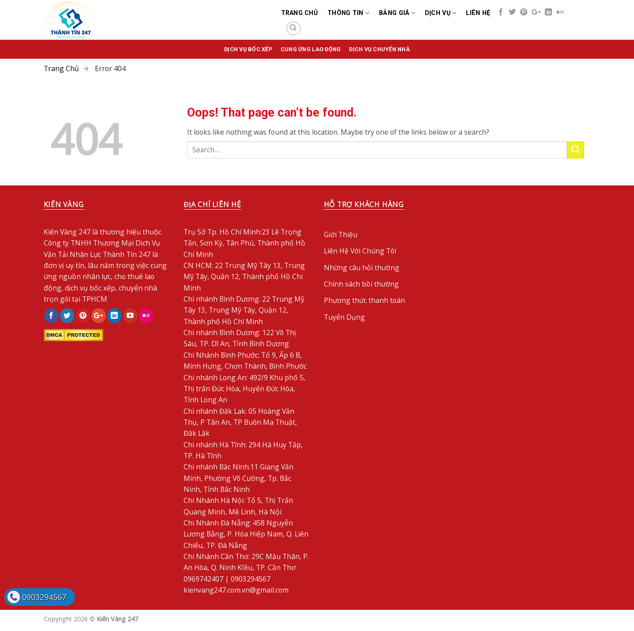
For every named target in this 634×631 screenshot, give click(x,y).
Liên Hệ (478, 12)
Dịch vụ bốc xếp (248, 49)
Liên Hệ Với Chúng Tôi (360, 251)
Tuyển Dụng (344, 317)
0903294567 (44, 597)
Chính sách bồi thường (361, 284)
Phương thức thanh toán (364, 300)
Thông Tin (348, 13)
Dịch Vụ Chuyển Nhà (379, 49)
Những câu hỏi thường (361, 267)
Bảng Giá (397, 13)
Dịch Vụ (440, 13)
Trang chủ (299, 12)
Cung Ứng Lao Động (311, 49)
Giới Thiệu (340, 234)
